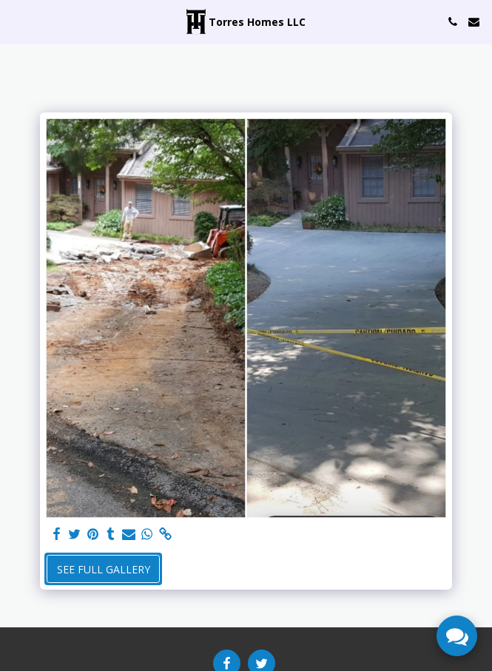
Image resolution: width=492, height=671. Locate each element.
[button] (16, 21)
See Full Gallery (103, 569)
